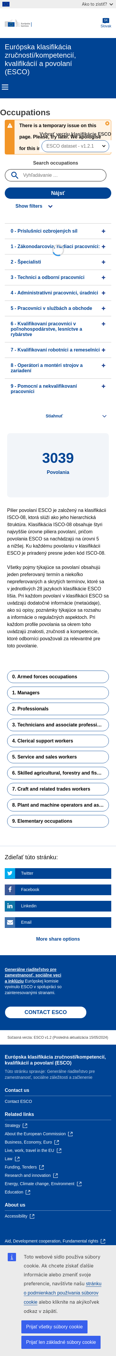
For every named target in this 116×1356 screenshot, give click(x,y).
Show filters (28, 206)
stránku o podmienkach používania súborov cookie (62, 1293)
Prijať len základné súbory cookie (61, 1342)
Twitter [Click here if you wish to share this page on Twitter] (27, 873)
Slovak (106, 23)
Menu (5, 87)
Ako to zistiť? (97, 4)
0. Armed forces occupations (44, 676)
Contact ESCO (18, 1101)
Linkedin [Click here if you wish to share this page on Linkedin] (28, 906)
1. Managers (25, 692)
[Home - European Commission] (53, 23)
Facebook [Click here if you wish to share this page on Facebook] (30, 889)
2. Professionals (30, 708)
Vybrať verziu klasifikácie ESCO (75, 134)
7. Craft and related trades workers (51, 788)
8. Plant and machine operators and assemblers (60, 805)
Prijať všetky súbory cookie (54, 1326)
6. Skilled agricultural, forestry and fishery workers (60, 772)
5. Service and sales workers (44, 756)
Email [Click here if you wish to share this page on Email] (26, 922)
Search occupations (55, 162)
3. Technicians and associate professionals (60, 724)
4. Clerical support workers (42, 740)
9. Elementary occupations (42, 821)
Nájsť (58, 193)
